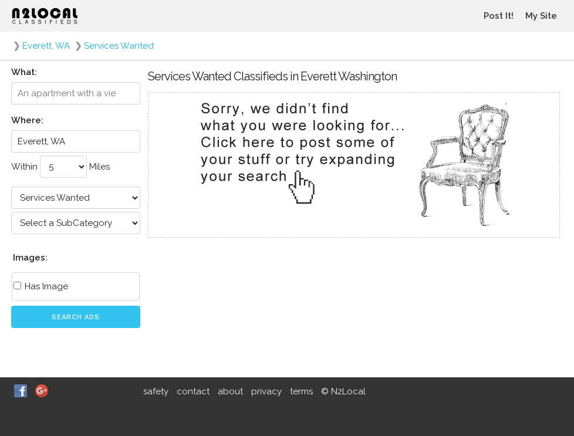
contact (193, 391)
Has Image (40, 286)
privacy (266, 391)
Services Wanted (119, 45)
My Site (541, 16)
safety (155, 391)
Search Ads (76, 317)
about (230, 391)
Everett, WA (46, 45)
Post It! (499, 16)
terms (301, 391)
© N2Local (343, 391)
